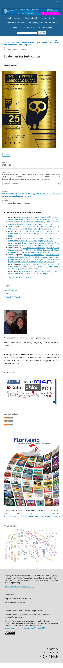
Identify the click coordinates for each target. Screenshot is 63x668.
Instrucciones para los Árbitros (34, 264)
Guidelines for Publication (34, 231)
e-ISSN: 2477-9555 (28, 586)
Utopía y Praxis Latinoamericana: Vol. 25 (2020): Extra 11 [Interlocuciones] (33, 272)
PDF (7, 155)
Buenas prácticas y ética (15, 23)
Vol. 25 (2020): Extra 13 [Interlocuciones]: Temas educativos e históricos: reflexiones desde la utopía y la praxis (31, 43)
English (6, 293)
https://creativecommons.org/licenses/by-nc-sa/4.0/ (25, 628)
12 (26, 277)
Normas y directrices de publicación (37, 217)
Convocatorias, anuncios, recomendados (37, 27)
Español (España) (10, 290)
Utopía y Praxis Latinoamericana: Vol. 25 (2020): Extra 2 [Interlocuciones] (33, 223)
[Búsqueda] (27, 33)
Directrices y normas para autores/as (42, 23)
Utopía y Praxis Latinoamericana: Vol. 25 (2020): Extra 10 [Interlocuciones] (33, 218)
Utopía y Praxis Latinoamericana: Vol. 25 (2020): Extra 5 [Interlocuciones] (33, 227)
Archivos (17, 18)
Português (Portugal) (12, 297)
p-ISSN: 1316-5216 (12, 586)
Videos (14, 27)
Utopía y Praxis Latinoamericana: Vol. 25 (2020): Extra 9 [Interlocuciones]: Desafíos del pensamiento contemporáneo (33, 266)
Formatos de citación (11, 183)
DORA (39, 357)
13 (28, 277)
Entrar (57, 2)
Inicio (5, 40)
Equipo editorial (31, 18)
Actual (8, 18)
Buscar (42, 33)
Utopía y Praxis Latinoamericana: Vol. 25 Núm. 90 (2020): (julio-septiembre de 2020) (33, 233)
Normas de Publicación (33, 222)
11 (23, 277)
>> (32, 277)
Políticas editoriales (48, 18)
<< (4, 277)
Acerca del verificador (34, 255)
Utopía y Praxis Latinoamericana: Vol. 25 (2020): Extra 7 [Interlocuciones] (33, 244)
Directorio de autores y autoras (34, 226)
